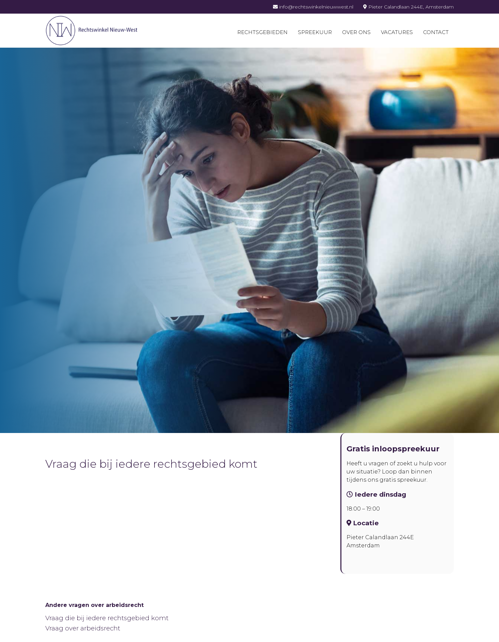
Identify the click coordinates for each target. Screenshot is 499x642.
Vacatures (397, 32)
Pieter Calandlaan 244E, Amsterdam (408, 7)
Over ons (356, 32)
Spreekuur (315, 32)
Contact (436, 32)
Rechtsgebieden (262, 32)
